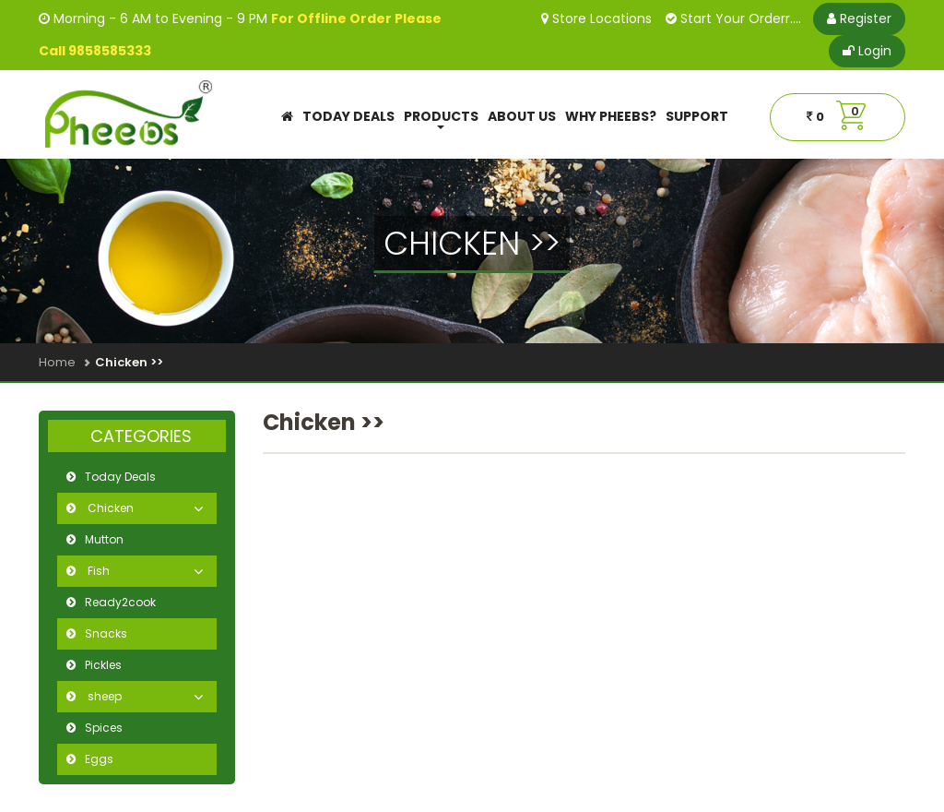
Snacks (106, 633)
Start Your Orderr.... (733, 18)
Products (441, 118)
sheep (103, 696)
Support (697, 116)
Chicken (109, 508)
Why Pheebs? (610, 116)
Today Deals (348, 116)
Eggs (99, 759)
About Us (522, 116)
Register (859, 18)
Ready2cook (120, 602)
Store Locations (596, 18)
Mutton (104, 539)
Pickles (103, 665)
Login (867, 51)
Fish (97, 571)
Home (57, 362)
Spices (104, 727)
